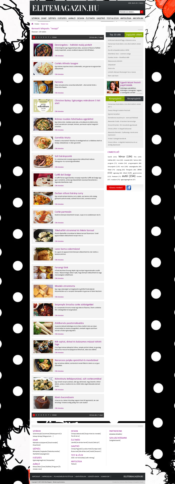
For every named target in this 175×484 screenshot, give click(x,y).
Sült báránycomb (63, 156)
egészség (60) (117, 173)
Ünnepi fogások (76, 449)
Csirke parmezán (63, 212)
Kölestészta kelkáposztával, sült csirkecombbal (78, 378)
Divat (44, 18)
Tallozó (73, 464)
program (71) (112, 163)
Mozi (39, 467)
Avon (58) (120, 160)
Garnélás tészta (62, 137)
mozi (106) (124, 166)
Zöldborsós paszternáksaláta (69, 323)
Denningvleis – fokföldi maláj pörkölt (73, 45)
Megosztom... (48, 436)
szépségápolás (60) (135, 166)
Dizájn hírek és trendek (92, 434)
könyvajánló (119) (114, 166)
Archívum (138, 18)
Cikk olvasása (59, 56)
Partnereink (115, 431)
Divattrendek (52, 442)
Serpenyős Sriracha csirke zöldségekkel (74, 304)
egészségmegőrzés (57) (128, 179)
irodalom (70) (115, 179)
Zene (43, 467)
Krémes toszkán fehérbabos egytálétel (74, 119)
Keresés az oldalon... (141, 11)
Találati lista (44, 24)
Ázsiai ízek (74, 451)
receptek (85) (128, 160)
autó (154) (128, 176)
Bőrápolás (36, 451)
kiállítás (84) (112, 160)
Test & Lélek (113, 18)
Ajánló (71, 18)
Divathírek (36, 445)
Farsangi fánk (61, 267)
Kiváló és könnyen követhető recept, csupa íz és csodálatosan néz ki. (78, 215)
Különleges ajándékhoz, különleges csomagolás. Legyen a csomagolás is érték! (130, 90)
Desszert (98, 451)
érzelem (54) (122, 163)
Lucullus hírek (87, 449)
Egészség (62, 18)
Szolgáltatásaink (118, 438)
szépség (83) (120, 170)
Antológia (125, 18)
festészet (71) (116, 176)
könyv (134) (125, 156)
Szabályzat (105, 476)
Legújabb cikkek (134, 34)
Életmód (90, 18)
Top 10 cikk (115, 34)
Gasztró (101, 18)
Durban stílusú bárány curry (69, 193)
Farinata (59, 82)
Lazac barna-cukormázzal (67, 249)
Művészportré (55, 434)
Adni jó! (96, 442)
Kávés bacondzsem (64, 397)
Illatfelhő (36, 454)
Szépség (52, 18)
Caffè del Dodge (63, 174)
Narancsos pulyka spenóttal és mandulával (76, 360)
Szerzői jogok (93, 476)
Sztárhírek (45, 434)
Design (80, 18)
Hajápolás (43, 451)
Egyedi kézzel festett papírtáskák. (130, 84)
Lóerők (73, 442)
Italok (92, 451)
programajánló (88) (134, 163)
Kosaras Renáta (115, 434)
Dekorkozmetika (53, 451)
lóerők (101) (112, 157)
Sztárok (35, 18)
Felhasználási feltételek (63, 476)
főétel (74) (111, 170)
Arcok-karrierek (82, 442)
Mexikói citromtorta (65, 286)
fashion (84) (137, 160)
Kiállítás (48, 467)
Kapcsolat (36, 476)
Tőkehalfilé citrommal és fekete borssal (74, 230)
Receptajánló (134, 98)
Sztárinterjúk (37, 434)
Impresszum (47, 476)
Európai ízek (96, 449)
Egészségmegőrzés (39, 460)
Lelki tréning (89, 458)
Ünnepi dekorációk (77, 434)
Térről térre (75, 436)
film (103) (137, 157)
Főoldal (37, 24)
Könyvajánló (115, 98)
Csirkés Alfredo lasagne (66, 63)
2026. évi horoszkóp (78, 458)
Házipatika (50, 460)
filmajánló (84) (131, 170)
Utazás (90, 442)
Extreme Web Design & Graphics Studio (131, 482)
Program (55, 467)
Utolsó (54, 37)
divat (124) (127, 173)
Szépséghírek (44, 454)
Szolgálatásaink (114, 440)
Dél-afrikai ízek (84, 451)
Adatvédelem (80, 476)
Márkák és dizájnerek (40, 442)
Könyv (35, 467)
